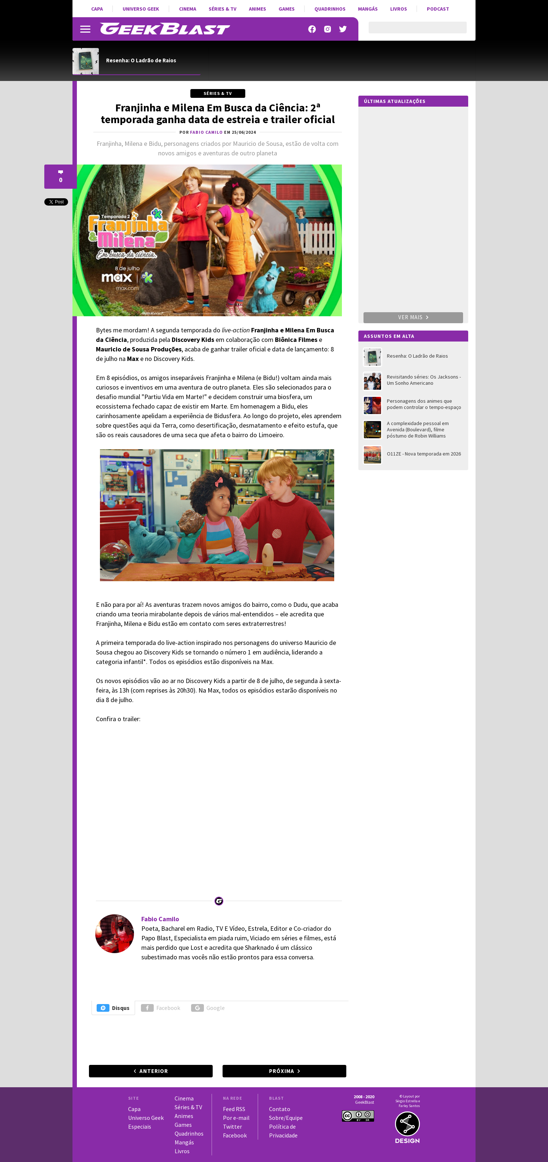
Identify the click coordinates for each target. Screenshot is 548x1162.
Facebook (160, 1008)
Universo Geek (141, 8)
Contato (279, 1109)
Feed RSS (234, 1109)
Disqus (113, 1008)
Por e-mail (236, 1117)
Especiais (139, 1126)
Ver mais (413, 317)
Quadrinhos (330, 8)
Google (208, 1008)
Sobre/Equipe (286, 1117)
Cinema (187, 8)
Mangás (368, 8)
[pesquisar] (411, 31)
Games (287, 8)
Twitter (232, 1126)
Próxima (281, 1070)
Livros (398, 8)
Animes (257, 8)
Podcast (438, 8)
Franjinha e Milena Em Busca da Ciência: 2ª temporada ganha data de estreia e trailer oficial (218, 113)
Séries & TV (222, 8)
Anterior (153, 1070)
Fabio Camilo (160, 919)
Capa (97, 8)
